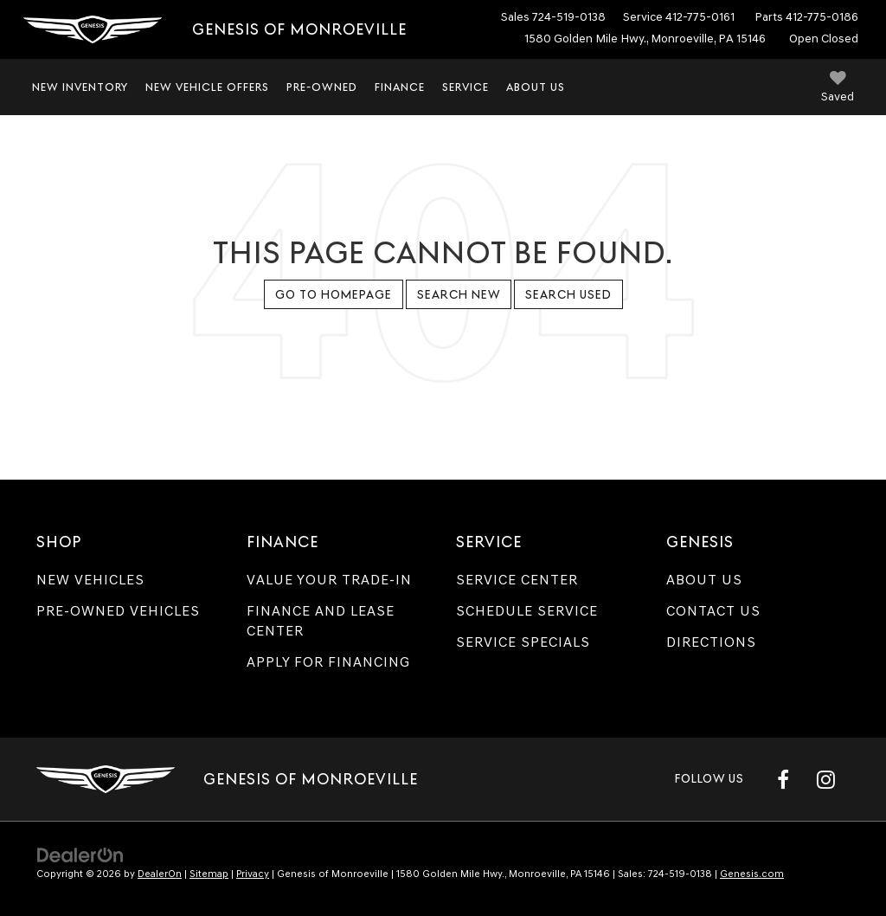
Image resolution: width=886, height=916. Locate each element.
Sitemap (208, 874)
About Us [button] (535, 87)
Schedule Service (527, 611)
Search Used (568, 294)
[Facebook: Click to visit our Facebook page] (783, 779)
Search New (458, 294)
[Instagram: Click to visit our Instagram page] (825, 779)
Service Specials (523, 642)
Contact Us (713, 611)
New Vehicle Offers (207, 87)
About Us (704, 579)
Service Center (517, 579)
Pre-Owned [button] (321, 87)
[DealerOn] (80, 854)
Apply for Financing (328, 662)
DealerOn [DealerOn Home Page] (160, 874)
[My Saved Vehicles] (837, 89)
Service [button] (465, 87)
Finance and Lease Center (321, 621)
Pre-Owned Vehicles (118, 611)
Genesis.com (752, 874)
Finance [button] (400, 87)
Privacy (252, 874)
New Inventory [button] (80, 87)
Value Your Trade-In (329, 579)
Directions (711, 642)
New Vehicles (90, 579)
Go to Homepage (333, 294)
